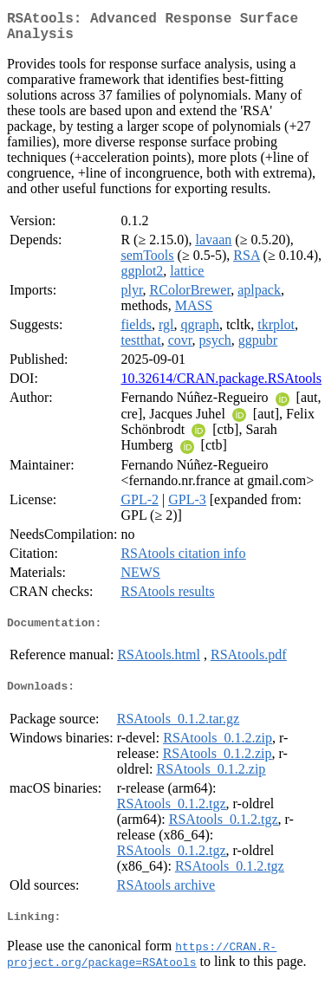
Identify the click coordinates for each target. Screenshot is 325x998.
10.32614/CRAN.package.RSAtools (221, 385)
